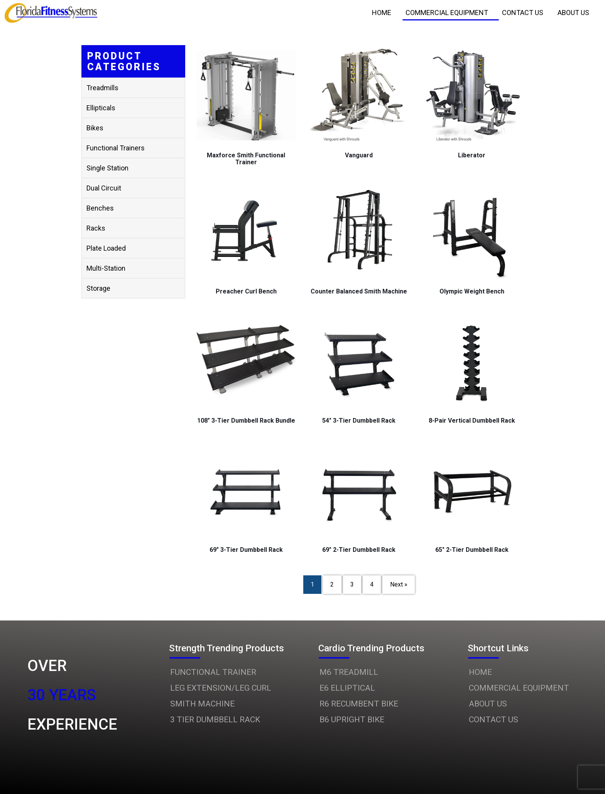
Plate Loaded (106, 248)
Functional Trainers (115, 148)
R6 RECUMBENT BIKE (358, 703)
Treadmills (102, 88)
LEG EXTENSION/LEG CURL (220, 688)
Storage (98, 288)
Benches (100, 208)
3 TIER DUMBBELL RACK (215, 719)
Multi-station (105, 268)
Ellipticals (100, 108)
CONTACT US (493, 719)
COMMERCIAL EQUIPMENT (519, 688)
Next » (398, 584)
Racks (95, 228)
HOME (480, 672)
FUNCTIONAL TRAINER (213, 672)
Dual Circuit (103, 188)
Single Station (107, 168)
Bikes (94, 128)
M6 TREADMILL (348, 672)
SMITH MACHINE (202, 703)
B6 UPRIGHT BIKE (351, 719)
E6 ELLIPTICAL (347, 688)
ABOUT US (488, 703)
